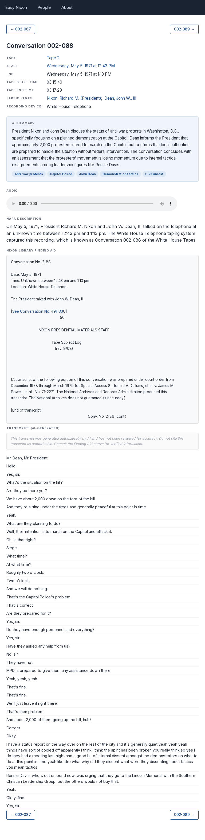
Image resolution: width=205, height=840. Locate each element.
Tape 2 (53, 57)
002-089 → (184, 29)
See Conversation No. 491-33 (37, 311)
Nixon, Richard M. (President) (74, 98)
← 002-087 (20, 29)
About (67, 7)
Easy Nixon (16, 7)
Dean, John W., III (120, 98)
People (44, 7)
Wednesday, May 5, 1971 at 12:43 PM (81, 65)
